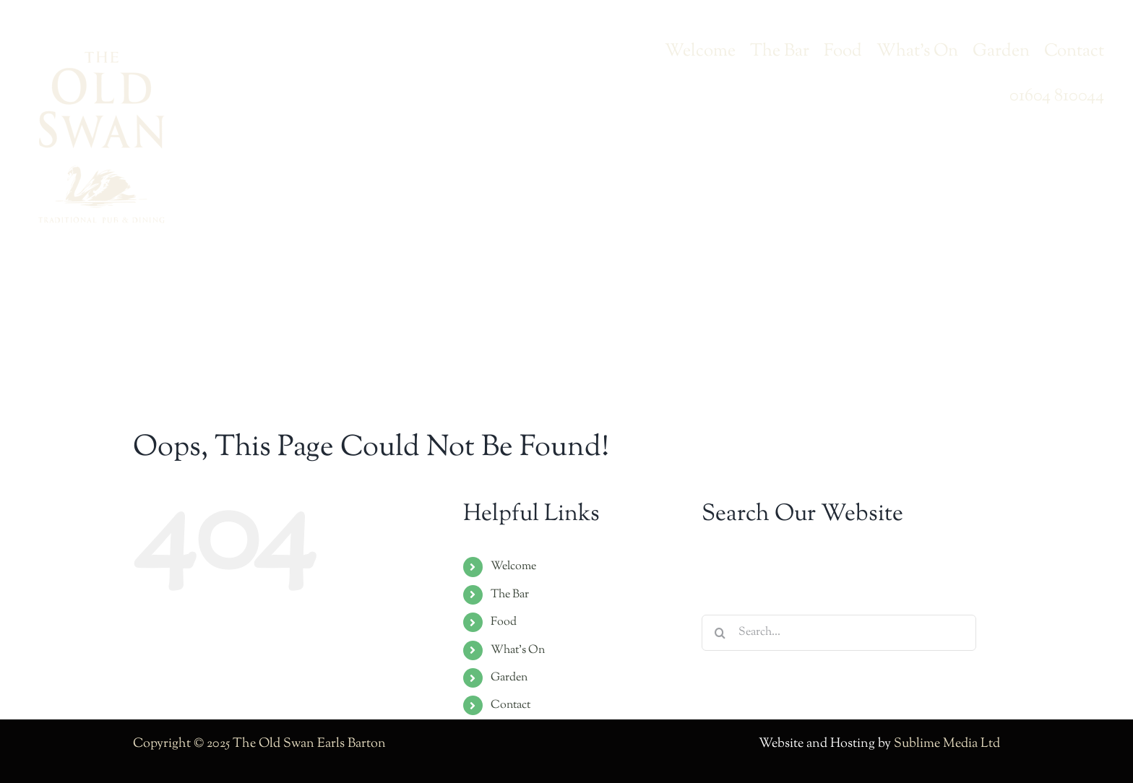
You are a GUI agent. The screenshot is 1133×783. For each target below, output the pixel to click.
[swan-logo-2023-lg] (101, 57)
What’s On (518, 650)
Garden (509, 678)
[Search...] (839, 633)
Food (504, 622)
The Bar (510, 595)
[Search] (720, 633)
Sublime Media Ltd (947, 744)
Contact (510, 705)
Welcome (513, 566)
